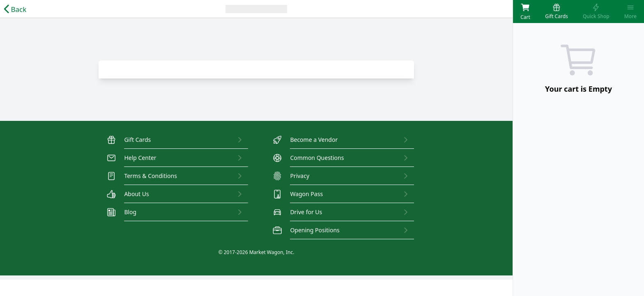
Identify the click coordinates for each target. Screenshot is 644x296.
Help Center (131, 157)
